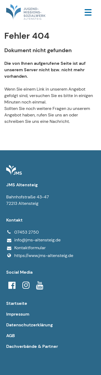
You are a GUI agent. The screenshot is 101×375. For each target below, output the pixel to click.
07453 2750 (22, 232)
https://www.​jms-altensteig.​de (39, 255)
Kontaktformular (26, 248)
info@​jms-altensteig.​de (33, 240)
